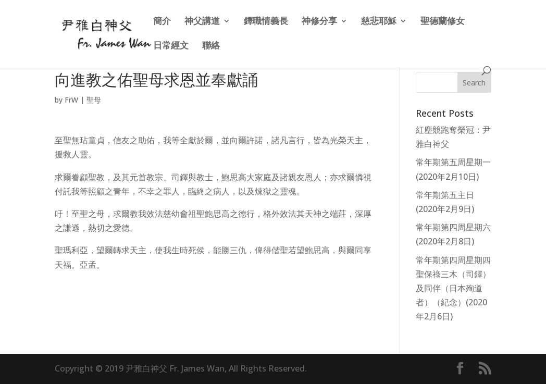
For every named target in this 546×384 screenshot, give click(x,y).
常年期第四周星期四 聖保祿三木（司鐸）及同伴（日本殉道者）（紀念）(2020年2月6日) (453, 288)
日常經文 (171, 46)
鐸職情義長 (266, 22)
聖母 (93, 100)
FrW (71, 100)
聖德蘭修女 (442, 22)
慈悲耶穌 (378, 22)
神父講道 (202, 22)
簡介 (162, 22)
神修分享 (319, 22)
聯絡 (211, 46)
